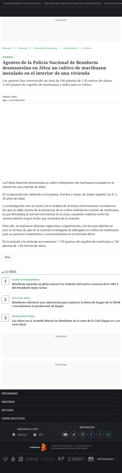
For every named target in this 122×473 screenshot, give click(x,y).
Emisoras (22, 48)
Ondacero (7, 48)
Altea (7, 257)
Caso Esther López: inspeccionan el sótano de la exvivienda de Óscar (72, 3)
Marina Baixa (70, 48)
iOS (38, 434)
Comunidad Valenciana (45, 48)
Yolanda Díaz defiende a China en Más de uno (22, 3)
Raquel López (9, 96)
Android (19, 434)
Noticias (87, 48)
